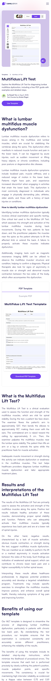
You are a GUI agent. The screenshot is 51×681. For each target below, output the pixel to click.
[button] (47, 4)
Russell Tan (13, 95)
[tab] (25, 288)
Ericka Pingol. (24, 97)
